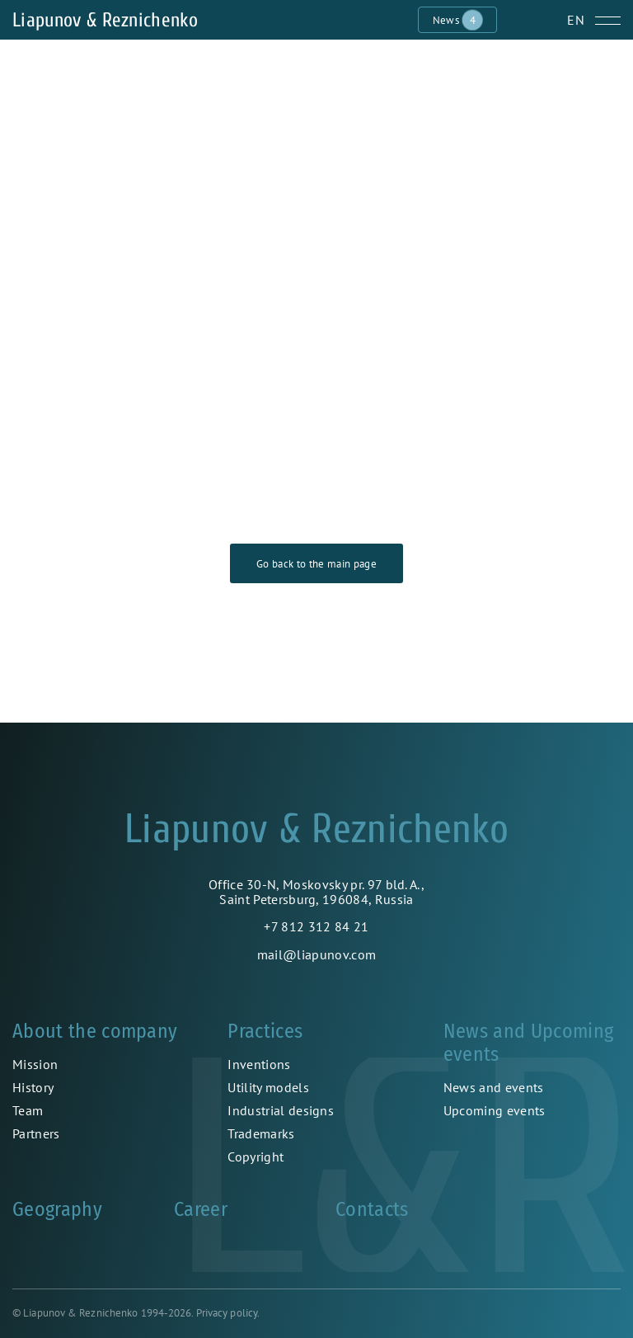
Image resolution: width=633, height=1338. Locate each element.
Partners (36, 1133)
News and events (493, 1087)
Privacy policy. (228, 1313)
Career (200, 1209)
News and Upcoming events (528, 1043)
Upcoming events (494, 1110)
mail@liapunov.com (316, 954)
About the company (94, 1031)
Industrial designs (280, 1110)
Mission (35, 1064)
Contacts (372, 1209)
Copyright (255, 1156)
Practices (264, 1031)
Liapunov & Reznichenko (105, 20)
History (33, 1087)
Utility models (267, 1087)
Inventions (258, 1064)
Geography (57, 1209)
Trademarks (260, 1133)
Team (27, 1110)
